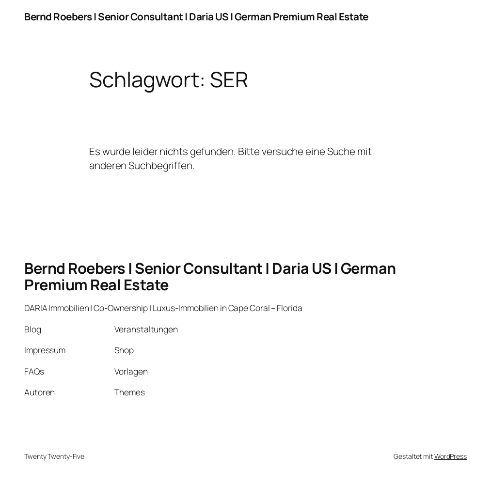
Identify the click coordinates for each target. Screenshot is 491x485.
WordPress (450, 456)
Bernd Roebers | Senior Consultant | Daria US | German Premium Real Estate (196, 16)
